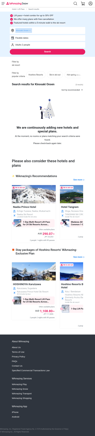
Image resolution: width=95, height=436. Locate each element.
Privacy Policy (18, 356)
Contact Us (17, 366)
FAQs (14, 361)
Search (47, 51)
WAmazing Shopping (22, 398)
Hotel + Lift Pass (18, 9)
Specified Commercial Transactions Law (31, 370)
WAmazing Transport (22, 393)
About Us (16, 347)
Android (15, 417)
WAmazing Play (19, 384)
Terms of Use (18, 352)
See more (77, 179)
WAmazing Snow (20, 389)
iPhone (15, 412)
